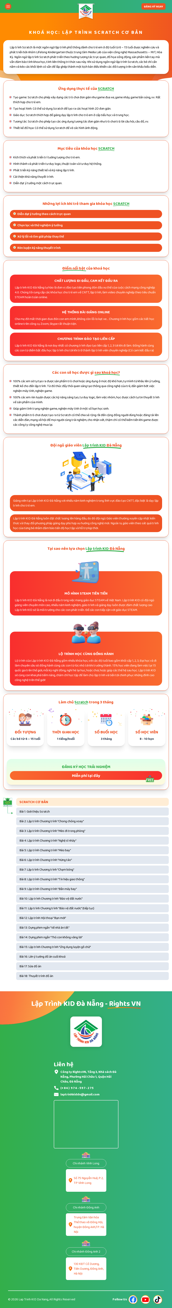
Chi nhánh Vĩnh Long (86, 1163)
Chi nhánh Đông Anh (86, 1207)
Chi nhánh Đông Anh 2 (86, 1251)
